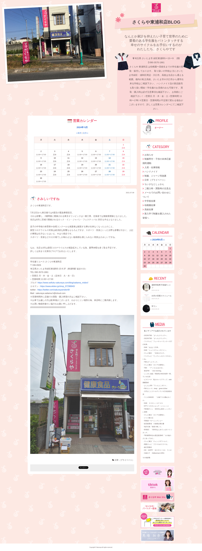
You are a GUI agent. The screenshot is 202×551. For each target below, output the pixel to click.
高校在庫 (148, 209)
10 (149, 255)
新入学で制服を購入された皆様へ (157, 215)
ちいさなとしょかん (154, 184)
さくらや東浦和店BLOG (156, 22)
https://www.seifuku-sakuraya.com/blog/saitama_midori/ (63, 283)
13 (162, 255)
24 (149, 263)
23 (145, 263)
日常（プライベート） (123, 460)
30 (145, 266)
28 (166, 263)
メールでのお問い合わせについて (157, 194)
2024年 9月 (82, 127)
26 (157, 263)
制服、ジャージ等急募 (155, 176)
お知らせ (148, 154)
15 (170, 255)
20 (162, 259)
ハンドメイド (151, 171)
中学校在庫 (149, 201)
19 (157, 259)
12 (157, 255)
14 (166, 255)
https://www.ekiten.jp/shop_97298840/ (57, 286)
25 (153, 263)
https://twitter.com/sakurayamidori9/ (53, 290)
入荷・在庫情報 (152, 167)
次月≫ (85, 133)
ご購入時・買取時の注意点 (157, 188)
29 (170, 263)
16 (145, 259)
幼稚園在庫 (149, 205)
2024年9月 (157, 239)
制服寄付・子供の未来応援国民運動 (157, 161)
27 (162, 263)
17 (149, 259)
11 (153, 255)
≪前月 (78, 133)
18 (153, 259)
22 (170, 259)
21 (166, 259)
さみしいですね (44, 199)
